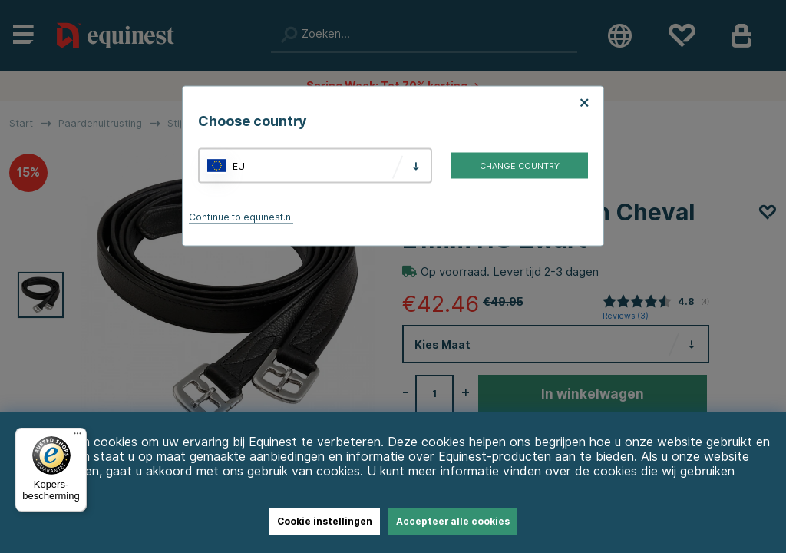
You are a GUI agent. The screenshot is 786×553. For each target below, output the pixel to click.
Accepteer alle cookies (453, 521)
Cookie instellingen (324, 521)
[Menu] (77, 437)
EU (239, 165)
